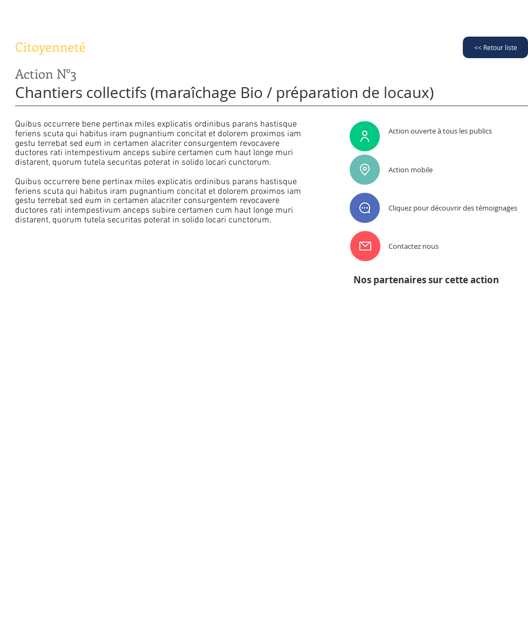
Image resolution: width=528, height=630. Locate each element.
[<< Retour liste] (495, 47)
